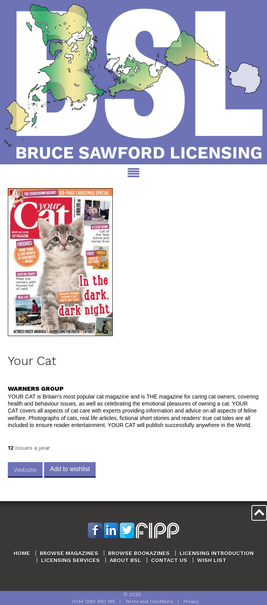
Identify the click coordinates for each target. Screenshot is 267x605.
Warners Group (36, 388)
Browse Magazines (69, 553)
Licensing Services (70, 560)
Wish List (211, 560)
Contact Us (169, 560)
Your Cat (32, 361)
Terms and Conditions (149, 601)
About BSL (125, 560)
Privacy (191, 601)
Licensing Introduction (217, 553)
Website (25, 469)
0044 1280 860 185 (93, 601)
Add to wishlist (70, 469)
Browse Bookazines (139, 553)
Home (22, 553)
